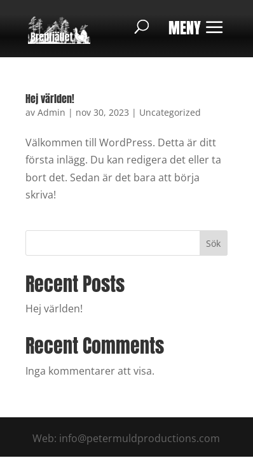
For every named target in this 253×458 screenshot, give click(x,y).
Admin (51, 112)
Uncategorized (170, 112)
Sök (213, 243)
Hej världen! (49, 98)
